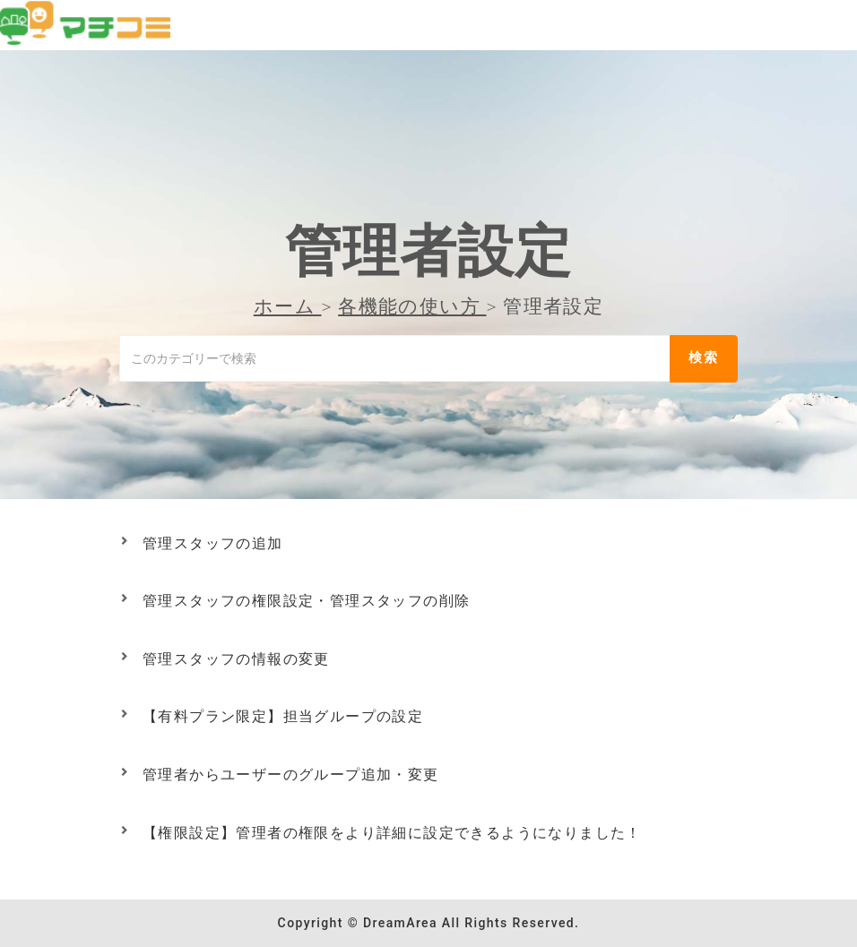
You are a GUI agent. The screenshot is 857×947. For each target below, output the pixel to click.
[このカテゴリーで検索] (395, 358)
